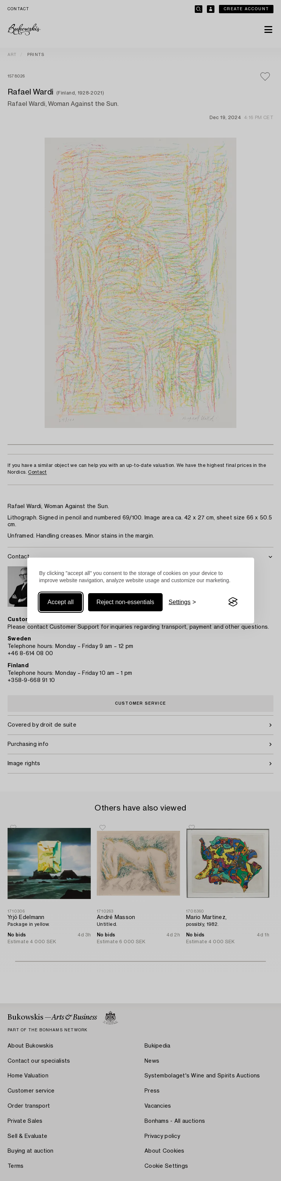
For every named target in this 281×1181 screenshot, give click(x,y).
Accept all (61, 602)
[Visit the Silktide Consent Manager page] (233, 602)
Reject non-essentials (125, 602)
